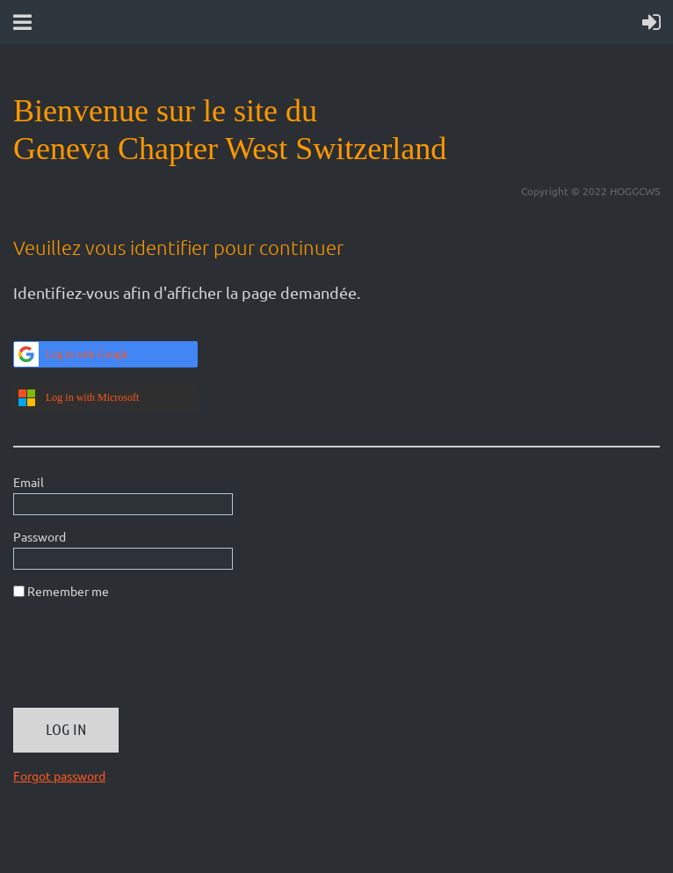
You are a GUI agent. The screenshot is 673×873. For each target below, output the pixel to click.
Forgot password (59, 775)
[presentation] (146, 660)
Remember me (68, 591)
